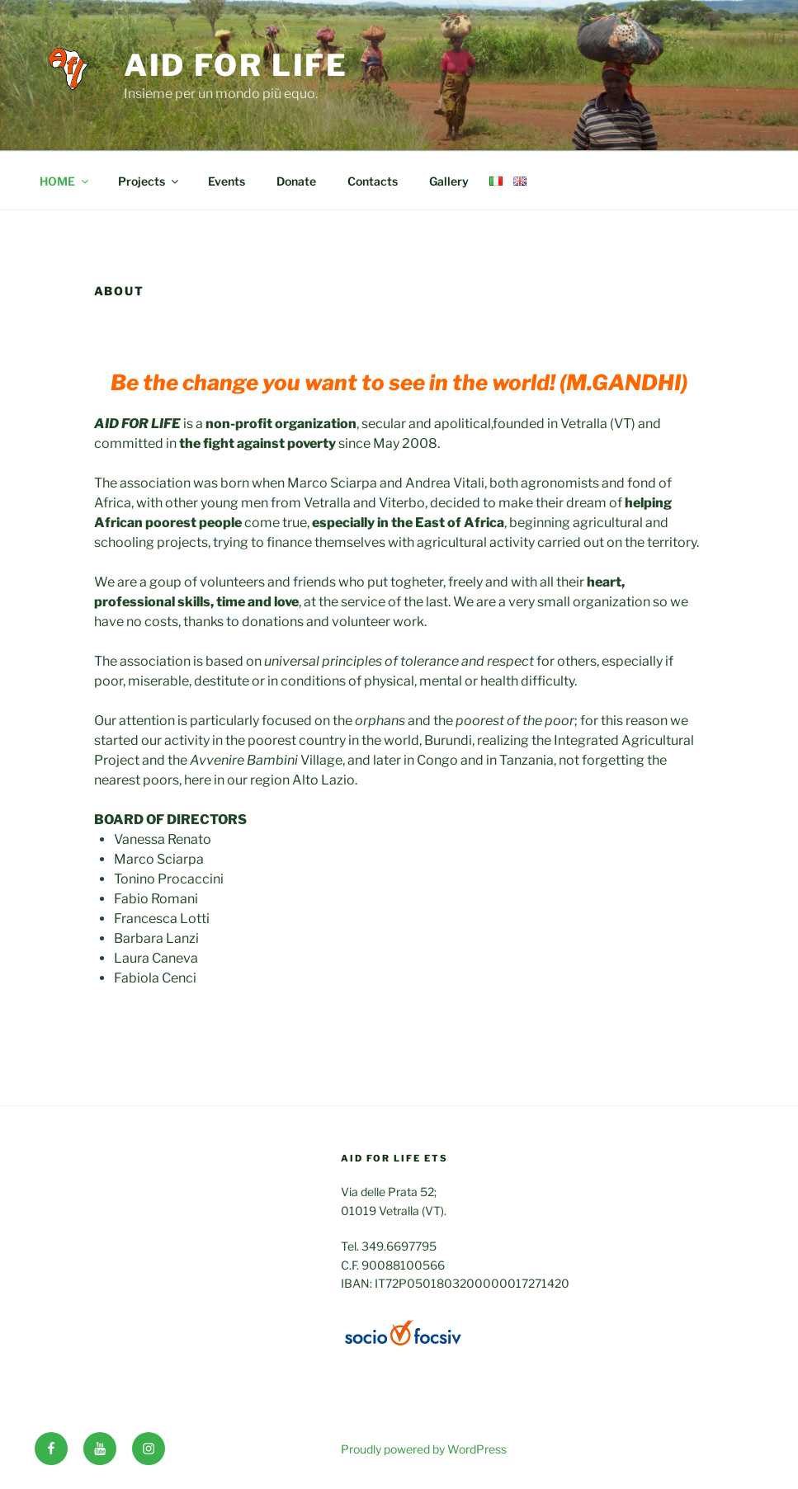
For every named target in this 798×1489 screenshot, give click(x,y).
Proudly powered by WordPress (424, 1449)
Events (226, 181)
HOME (65, 181)
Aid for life (236, 65)
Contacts (372, 181)
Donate (296, 181)
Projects (149, 181)
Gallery (449, 181)
